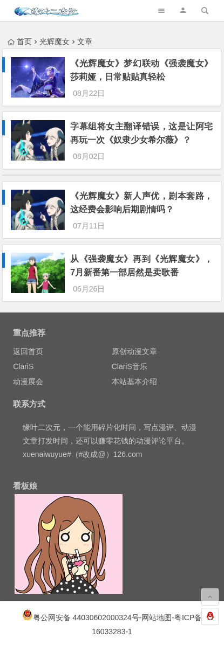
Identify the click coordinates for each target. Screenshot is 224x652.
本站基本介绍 (134, 381)
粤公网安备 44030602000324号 (86, 617)
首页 (20, 41)
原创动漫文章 (134, 351)
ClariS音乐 (129, 366)
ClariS (23, 366)
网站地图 (156, 617)
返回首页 (28, 351)
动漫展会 (28, 381)
